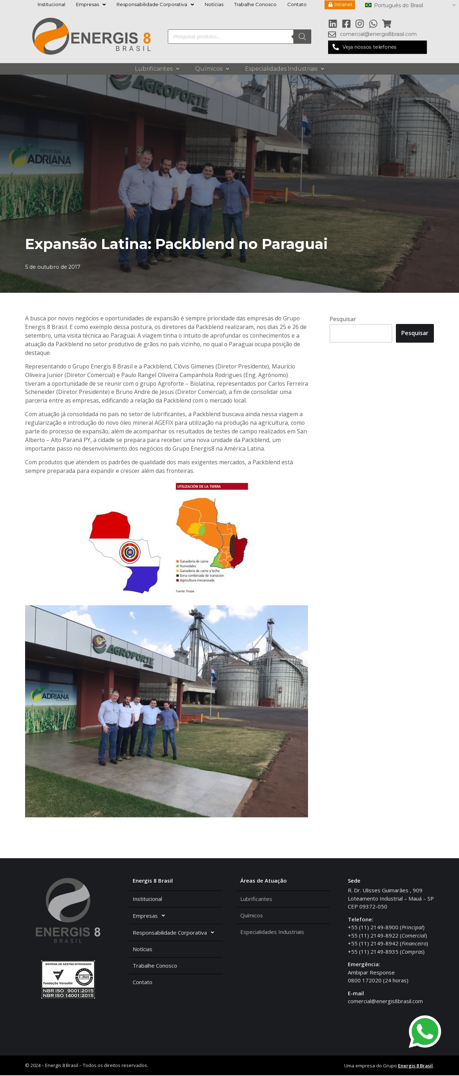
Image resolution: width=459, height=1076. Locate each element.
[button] (377, 47)
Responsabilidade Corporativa (155, 4)
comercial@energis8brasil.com (385, 1001)
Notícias (214, 4)
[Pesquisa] (302, 36)
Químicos (212, 68)
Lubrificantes (157, 68)
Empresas (91, 4)
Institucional (51, 4)
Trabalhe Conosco (255, 4)
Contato (297, 4)
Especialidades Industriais (284, 68)
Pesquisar (343, 319)
